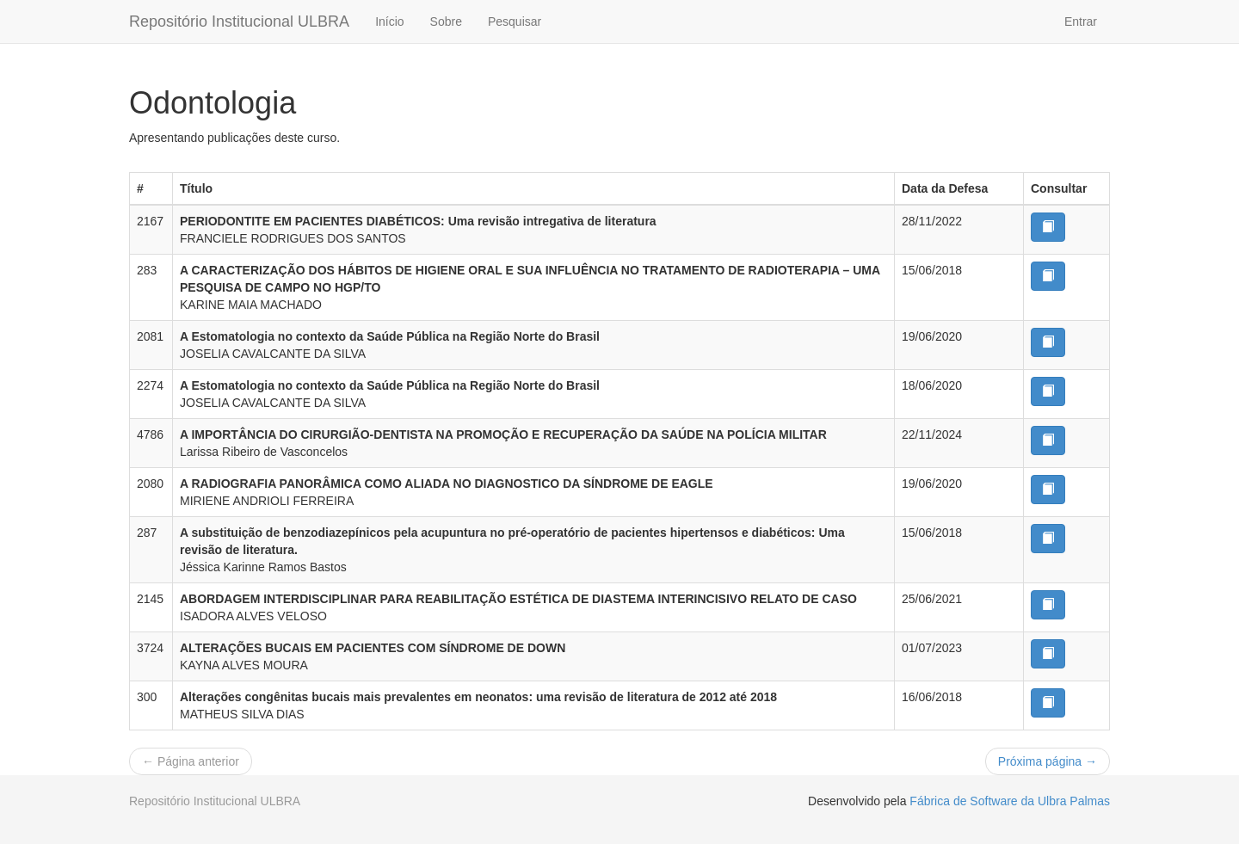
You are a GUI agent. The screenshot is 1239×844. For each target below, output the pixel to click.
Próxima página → (1047, 761)
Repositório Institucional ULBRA (239, 21)
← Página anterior (190, 761)
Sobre (446, 21)
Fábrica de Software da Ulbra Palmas (1009, 801)
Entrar (1080, 21)
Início (389, 21)
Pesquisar (514, 21)
